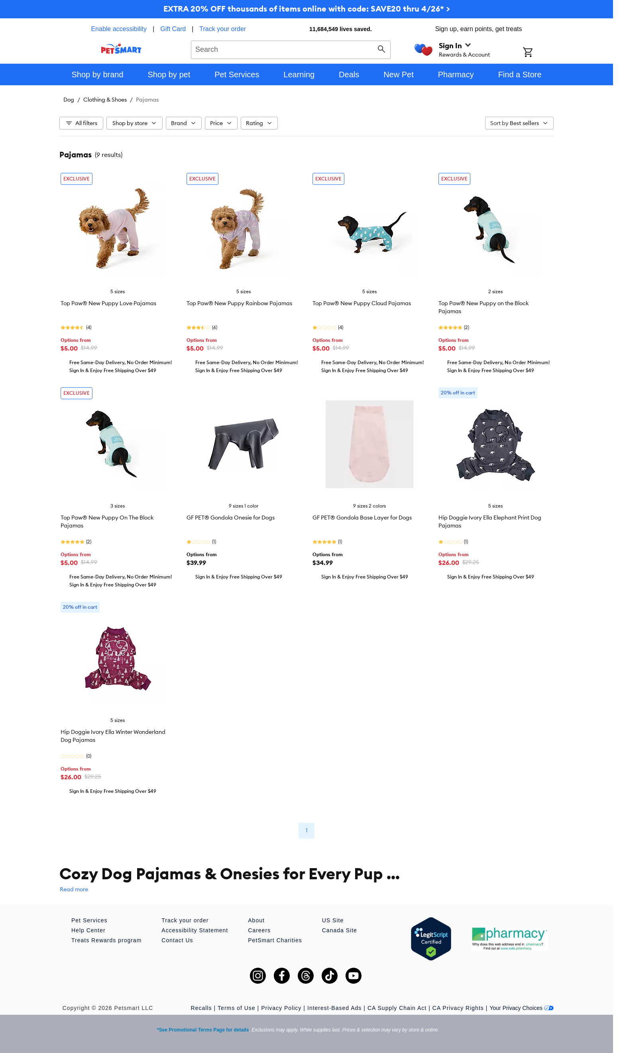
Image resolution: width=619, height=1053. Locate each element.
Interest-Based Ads (334, 1008)
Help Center (88, 930)
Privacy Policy (281, 1008)
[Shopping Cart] (538, 53)
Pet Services (89, 920)
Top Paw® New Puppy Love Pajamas (108, 303)
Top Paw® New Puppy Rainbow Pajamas (239, 303)
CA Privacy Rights (458, 1008)
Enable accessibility (119, 28)
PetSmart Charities (275, 940)
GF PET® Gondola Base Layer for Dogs (362, 517)
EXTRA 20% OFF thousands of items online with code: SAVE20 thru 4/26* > (306, 9)
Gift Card (173, 28)
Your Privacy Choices (521, 1008)
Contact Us (177, 940)
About (256, 920)
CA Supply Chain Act (396, 1008)
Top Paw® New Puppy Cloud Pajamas (361, 303)
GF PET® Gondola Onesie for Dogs (231, 517)
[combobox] (291, 49)
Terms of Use (236, 1008)
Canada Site (339, 930)
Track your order (222, 28)
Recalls (201, 1008)
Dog (68, 99)
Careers (259, 930)
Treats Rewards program (106, 940)
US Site (333, 920)
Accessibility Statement (194, 930)
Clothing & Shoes (105, 99)
